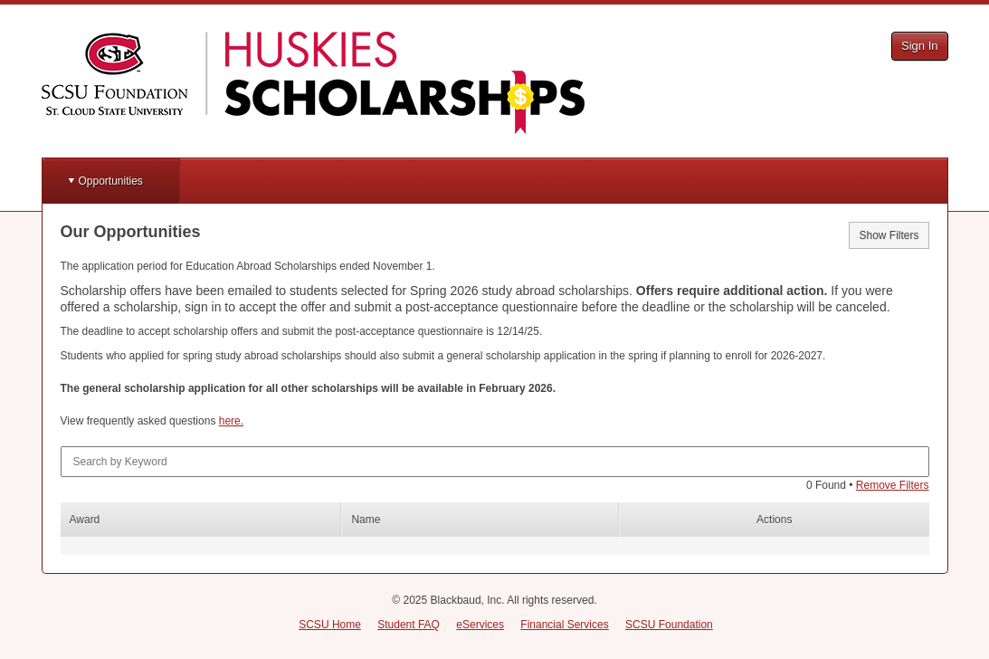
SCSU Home (330, 624)
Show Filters (888, 235)
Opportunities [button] (111, 181)
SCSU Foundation (669, 624)
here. (231, 421)
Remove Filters (892, 485)
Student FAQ (408, 624)
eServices (480, 624)
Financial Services (564, 624)
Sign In (919, 46)
